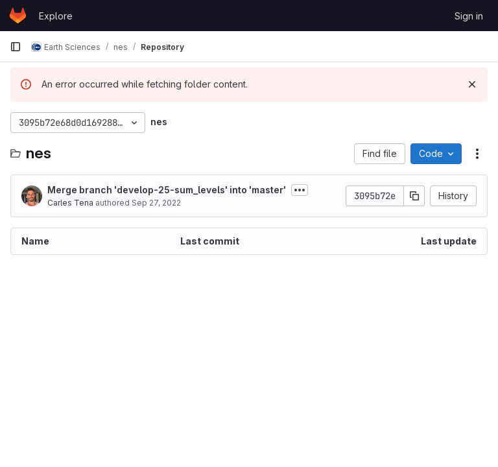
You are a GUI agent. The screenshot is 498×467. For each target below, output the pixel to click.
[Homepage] (18, 15)
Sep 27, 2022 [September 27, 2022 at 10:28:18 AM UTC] (156, 203)
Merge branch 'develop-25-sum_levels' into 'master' (166, 189)
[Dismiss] (472, 84)
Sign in (469, 15)
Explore (56, 15)
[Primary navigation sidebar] (15, 46)
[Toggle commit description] (299, 190)
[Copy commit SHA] (414, 196)
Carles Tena (70, 203)
